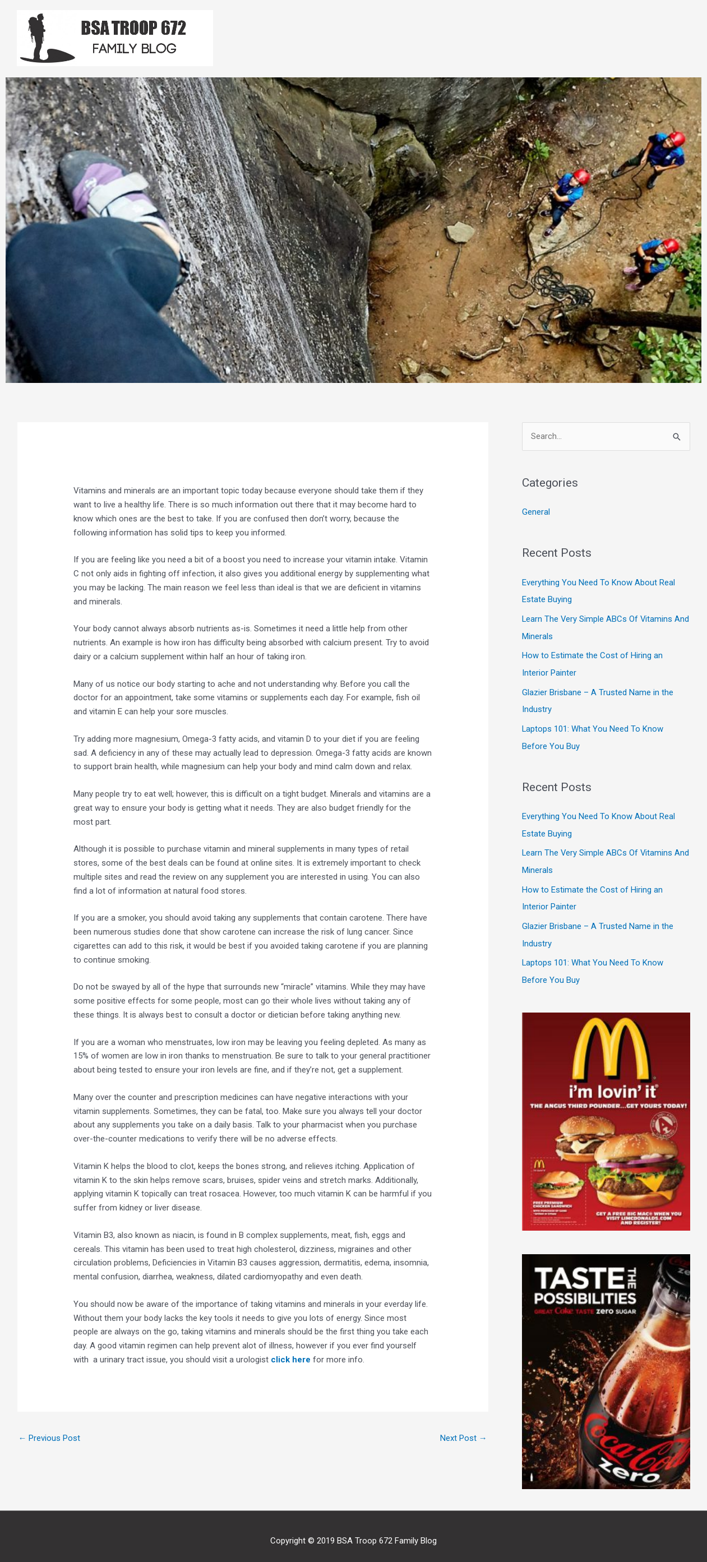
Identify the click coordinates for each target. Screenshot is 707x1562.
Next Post (463, 1438)
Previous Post (50, 1438)
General (536, 512)
